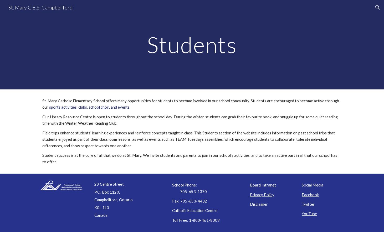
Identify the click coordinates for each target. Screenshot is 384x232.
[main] (192, 44)
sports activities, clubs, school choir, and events (89, 107)
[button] (377, 7)
